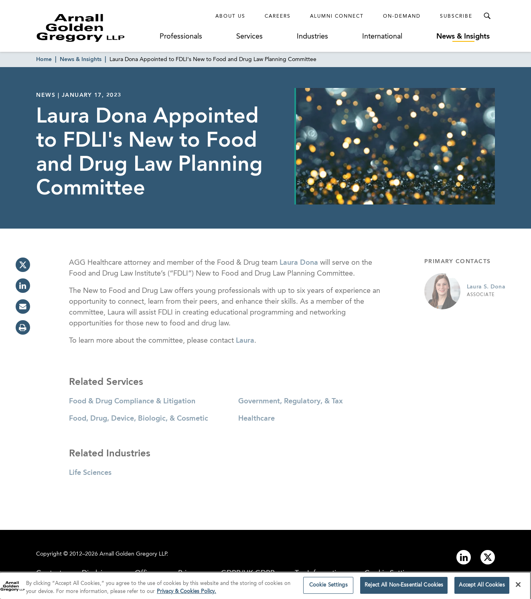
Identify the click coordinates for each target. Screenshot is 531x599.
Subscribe (456, 16)
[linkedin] (23, 285)
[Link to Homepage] (95, 27)
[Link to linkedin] (463, 557)
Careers (278, 16)
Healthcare (256, 418)
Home (44, 59)
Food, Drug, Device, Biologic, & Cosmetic (138, 418)
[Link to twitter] (487, 557)
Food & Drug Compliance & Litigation (132, 401)
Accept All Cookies (482, 587)
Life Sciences (90, 472)
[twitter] (23, 265)
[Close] (518, 586)
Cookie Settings (328, 587)
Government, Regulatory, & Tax (290, 401)
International (382, 36)
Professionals (181, 36)
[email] (23, 306)
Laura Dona (299, 262)
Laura (245, 340)
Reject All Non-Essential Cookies (404, 587)
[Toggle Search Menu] (487, 16)
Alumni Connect (337, 16)
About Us (230, 16)
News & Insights (463, 36)
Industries (312, 36)
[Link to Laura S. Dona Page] (442, 291)
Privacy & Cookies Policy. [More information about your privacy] (186, 593)
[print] (23, 327)
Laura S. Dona (486, 287)
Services (249, 36)
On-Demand (402, 16)
